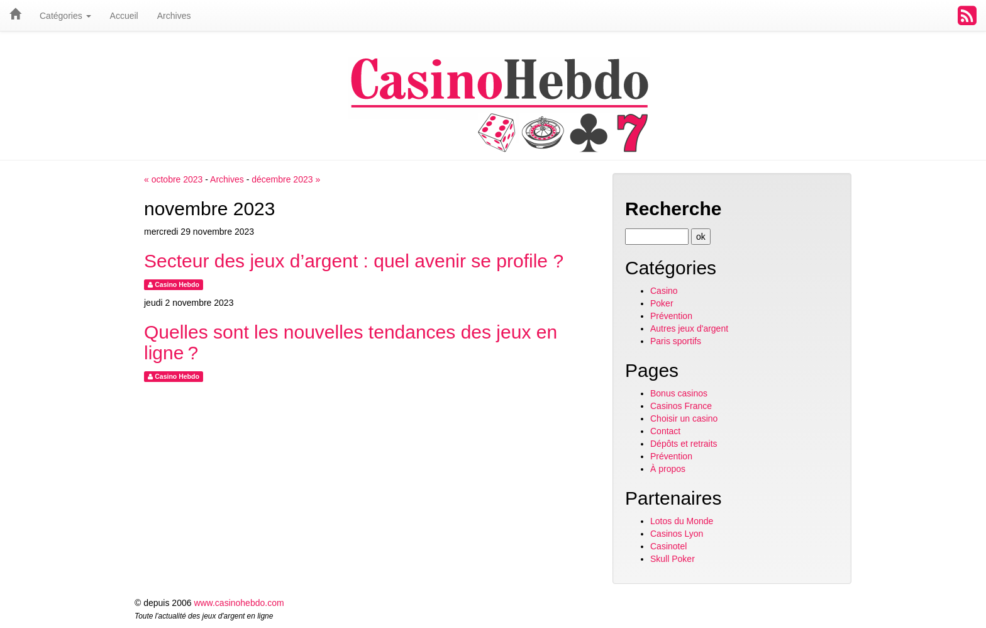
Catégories (65, 16)
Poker (661, 303)
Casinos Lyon (676, 534)
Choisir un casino (683, 418)
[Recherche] (657, 236)
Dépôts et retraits (683, 444)
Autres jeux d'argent (689, 328)
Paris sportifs (675, 341)
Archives (227, 179)
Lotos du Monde (681, 521)
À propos (667, 469)
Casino (664, 291)
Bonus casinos (678, 393)
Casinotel (668, 546)
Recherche (673, 208)
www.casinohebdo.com (239, 603)
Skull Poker (672, 559)
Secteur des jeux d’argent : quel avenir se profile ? (353, 260)
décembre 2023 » (286, 179)
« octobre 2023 (173, 179)
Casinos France (681, 406)
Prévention (671, 316)
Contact (665, 431)
